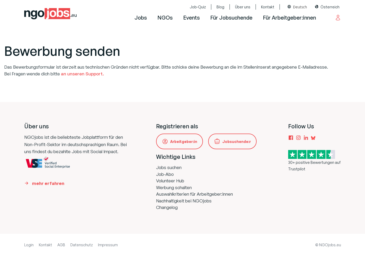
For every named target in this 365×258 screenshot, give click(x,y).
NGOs (165, 17)
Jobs (140, 17)
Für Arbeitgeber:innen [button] (289, 17)
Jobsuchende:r (236, 141)
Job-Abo (165, 174)
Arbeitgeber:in (183, 141)
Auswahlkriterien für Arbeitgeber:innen (194, 194)
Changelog (167, 207)
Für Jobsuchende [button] (231, 17)
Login (29, 245)
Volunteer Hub (170, 180)
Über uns (242, 7)
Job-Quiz (198, 7)
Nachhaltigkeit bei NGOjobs (184, 200)
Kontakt (267, 7)
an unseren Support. (82, 73)
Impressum (108, 245)
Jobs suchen (169, 167)
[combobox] (297, 7)
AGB (61, 245)
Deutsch (300, 6)
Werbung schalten (174, 187)
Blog (220, 7)
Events (191, 17)
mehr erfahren (48, 183)
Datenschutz (81, 245)
